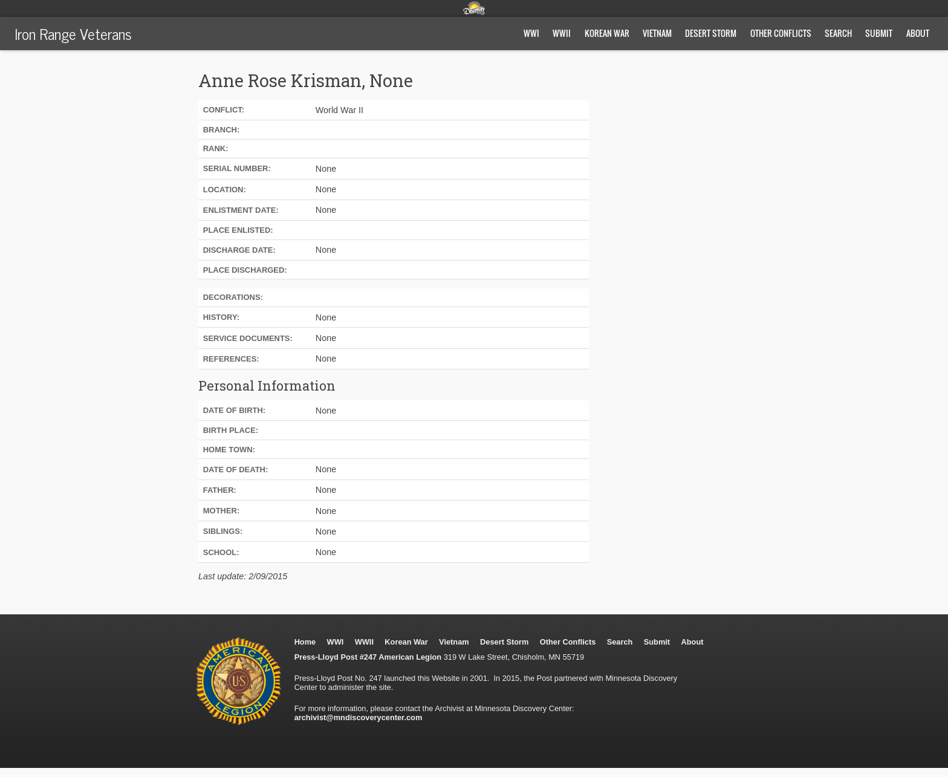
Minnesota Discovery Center (474, 8)
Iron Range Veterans (73, 33)
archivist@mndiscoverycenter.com (358, 717)
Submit (878, 33)
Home (305, 641)
